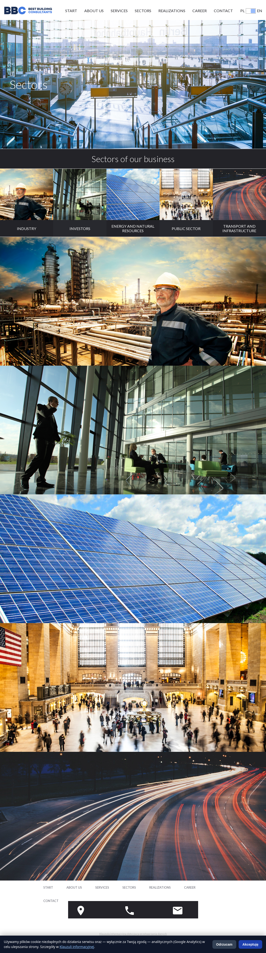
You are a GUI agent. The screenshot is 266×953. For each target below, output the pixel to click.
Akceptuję (250, 944)
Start (71, 10)
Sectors (143, 10)
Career (199, 10)
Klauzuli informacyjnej (77, 946)
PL (242, 10)
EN (259, 10)
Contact (223, 10)
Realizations (171, 10)
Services (119, 10)
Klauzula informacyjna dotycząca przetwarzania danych (133, 933)
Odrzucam (224, 944)
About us (94, 10)
